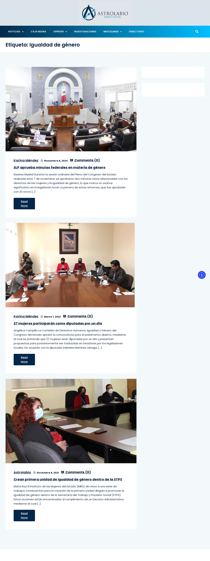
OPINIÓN (60, 32)
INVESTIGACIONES (85, 31)
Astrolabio (22, 472)
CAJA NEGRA (38, 31)
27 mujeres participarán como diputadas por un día (58, 323)
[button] (197, 31)
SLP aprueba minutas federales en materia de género (59, 167)
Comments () (85, 160)
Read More (24, 203)
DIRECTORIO (136, 31)
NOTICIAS (15, 32)
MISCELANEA (112, 32)
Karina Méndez (26, 160)
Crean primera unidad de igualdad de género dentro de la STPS (68, 479)
